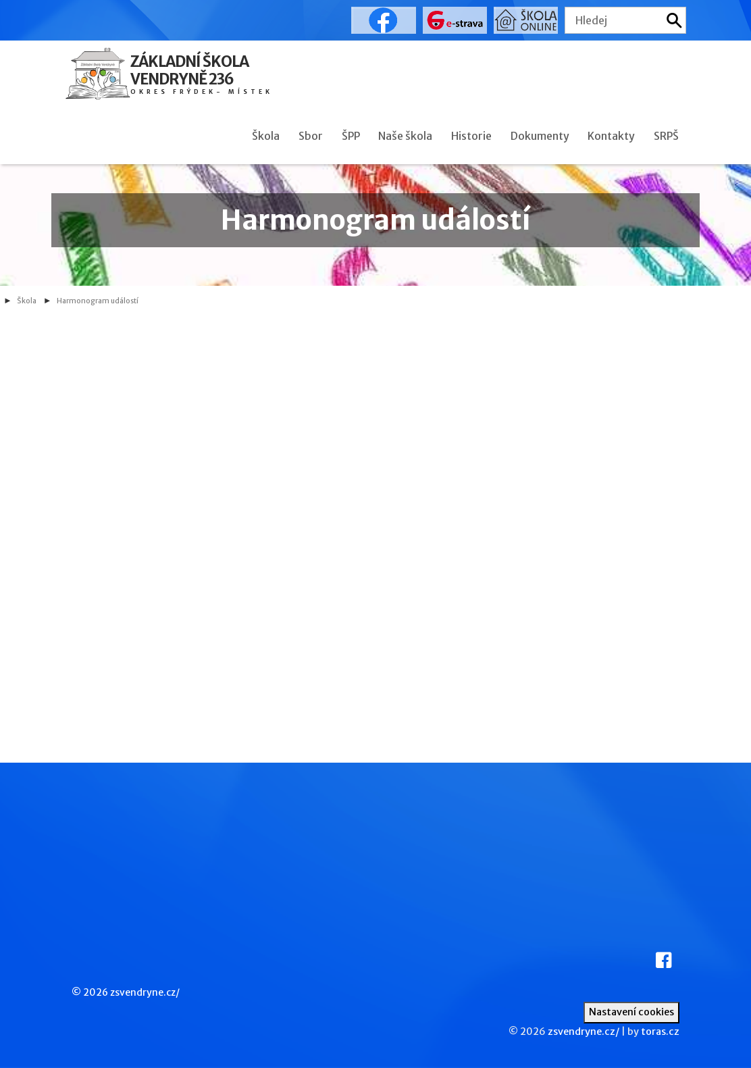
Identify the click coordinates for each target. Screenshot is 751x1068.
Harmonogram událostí (97, 301)
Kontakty (611, 136)
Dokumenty (540, 136)
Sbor (311, 136)
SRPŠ (666, 136)
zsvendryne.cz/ (145, 992)
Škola (266, 136)
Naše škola (405, 136)
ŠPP (351, 136)
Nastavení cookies (631, 1012)
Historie (471, 136)
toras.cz (660, 1031)
